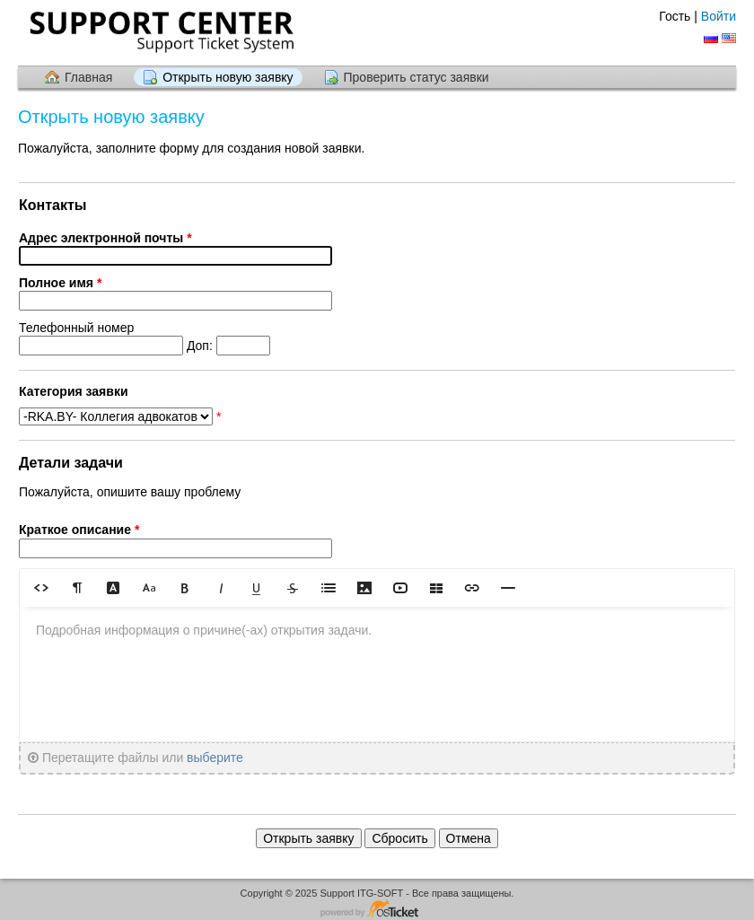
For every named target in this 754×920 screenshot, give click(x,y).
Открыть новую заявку (227, 77)
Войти (718, 16)
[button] (41, 587)
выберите (215, 757)
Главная (88, 77)
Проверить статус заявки (416, 77)
